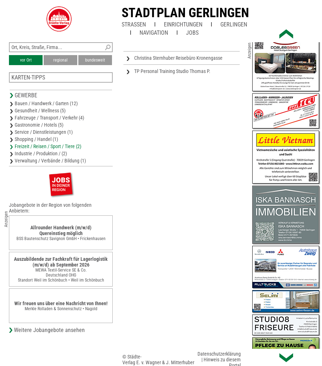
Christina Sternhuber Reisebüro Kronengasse (178, 58)
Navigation (154, 32)
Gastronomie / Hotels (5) (39, 125)
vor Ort (26, 60)
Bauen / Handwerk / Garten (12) (46, 103)
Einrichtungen (183, 24)
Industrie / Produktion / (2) (41, 153)
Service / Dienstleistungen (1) (44, 132)
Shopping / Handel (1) (36, 139)
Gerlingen (233, 24)
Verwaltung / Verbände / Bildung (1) (50, 161)
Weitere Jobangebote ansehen (49, 330)
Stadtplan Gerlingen (185, 12)
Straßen (134, 24)
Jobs (192, 32)
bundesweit (95, 60)
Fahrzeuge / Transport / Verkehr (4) (49, 118)
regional (60, 60)
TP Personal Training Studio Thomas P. (172, 71)
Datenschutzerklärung (219, 354)
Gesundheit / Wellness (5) (40, 110)
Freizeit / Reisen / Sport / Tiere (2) (48, 146)
